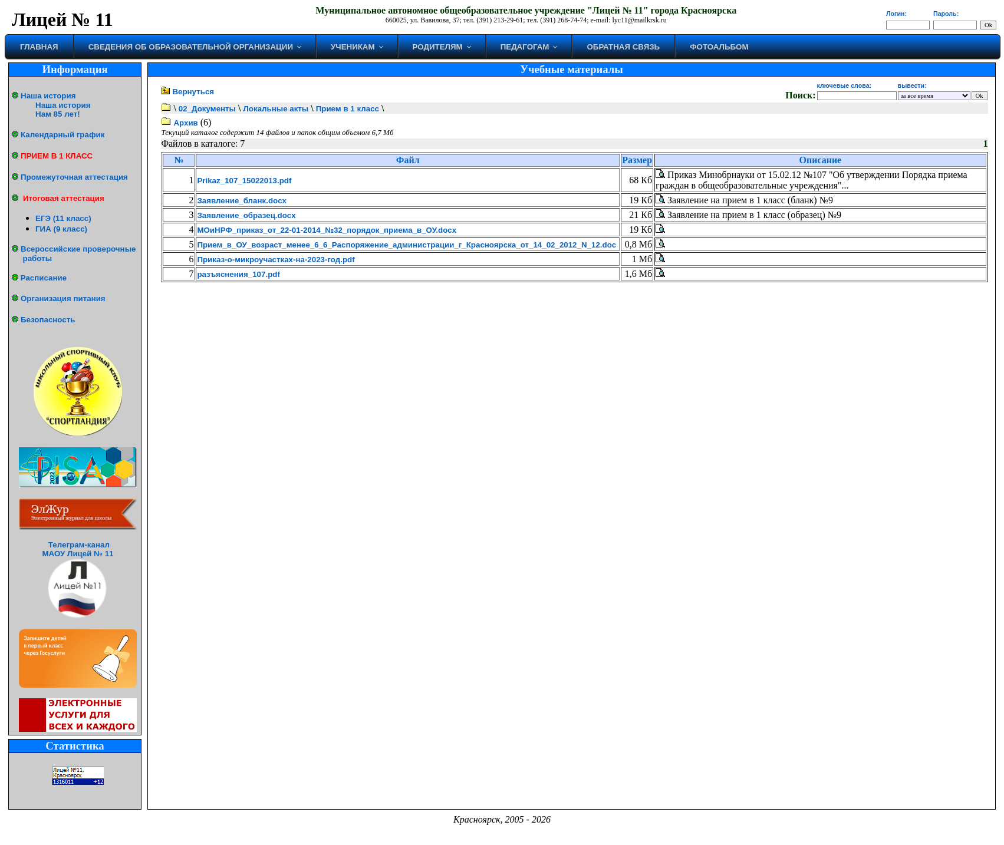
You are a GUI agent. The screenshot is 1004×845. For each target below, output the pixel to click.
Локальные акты (275, 108)
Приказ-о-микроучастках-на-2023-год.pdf (275, 259)
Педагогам (525, 46)
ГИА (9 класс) (61, 229)
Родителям (438, 46)
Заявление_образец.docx (246, 215)
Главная (39, 46)
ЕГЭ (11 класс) (63, 218)
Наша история (48, 95)
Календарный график (62, 134)
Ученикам (353, 46)
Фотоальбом (719, 46)
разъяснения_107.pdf (238, 274)
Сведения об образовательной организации (190, 46)
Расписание (44, 277)
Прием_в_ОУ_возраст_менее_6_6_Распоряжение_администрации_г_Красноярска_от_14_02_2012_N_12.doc (406, 244)
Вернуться (193, 91)
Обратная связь (623, 46)
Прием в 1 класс (347, 108)
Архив (185, 122)
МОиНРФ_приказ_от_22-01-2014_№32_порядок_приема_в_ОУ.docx (326, 230)
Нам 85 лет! (57, 114)
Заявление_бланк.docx (242, 200)
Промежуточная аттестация (74, 177)
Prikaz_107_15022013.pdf (244, 180)
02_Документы (207, 108)
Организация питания (63, 298)
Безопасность (48, 319)
